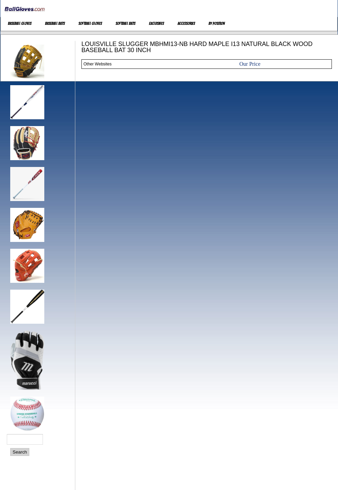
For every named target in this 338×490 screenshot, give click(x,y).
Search (20, 452)
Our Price (250, 64)
